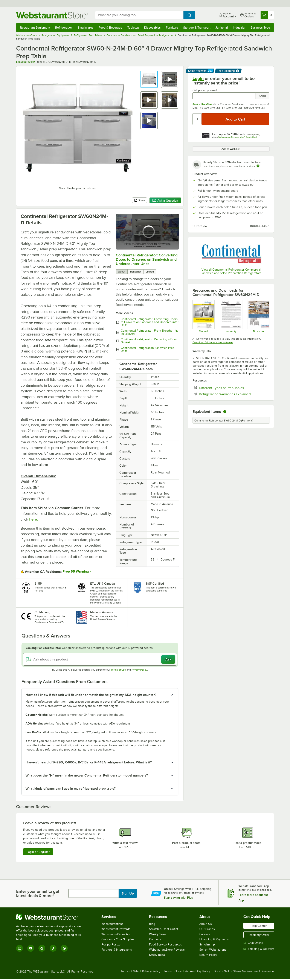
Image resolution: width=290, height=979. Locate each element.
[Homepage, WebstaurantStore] (52, 15)
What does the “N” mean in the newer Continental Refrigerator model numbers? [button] (87, 775)
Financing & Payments (214, 939)
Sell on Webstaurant (212, 949)
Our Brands (207, 929)
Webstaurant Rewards (115, 929)
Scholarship (207, 944)
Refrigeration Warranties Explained (234, 394)
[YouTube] (30, 948)
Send (262, 96)
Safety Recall (157, 954)
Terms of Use (118, 669)
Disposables (152, 27)
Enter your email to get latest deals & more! (37, 893)
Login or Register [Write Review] (38, 851)
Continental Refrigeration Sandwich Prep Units (147, 349)
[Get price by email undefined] (223, 95)
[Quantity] (197, 119)
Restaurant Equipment (35, 27)
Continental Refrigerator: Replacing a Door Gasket (149, 341)
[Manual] (203, 316)
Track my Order (258, 934)
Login (198, 78)
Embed (150, 271)
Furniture (172, 27)
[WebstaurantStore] (51, 917)
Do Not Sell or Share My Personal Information (244, 971)
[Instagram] (19, 948)
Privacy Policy (139, 669)
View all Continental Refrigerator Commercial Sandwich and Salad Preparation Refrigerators (231, 271)
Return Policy (208, 954)
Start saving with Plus (178, 897)
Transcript (135, 271)
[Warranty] (231, 316)
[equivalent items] (225, 412)
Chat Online (253, 942)
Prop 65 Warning (76, 571)
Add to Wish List (230, 148)
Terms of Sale (130, 971)
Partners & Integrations (116, 949)
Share (139, 200)
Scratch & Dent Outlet (163, 929)
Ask (168, 659)
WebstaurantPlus (112, 923)
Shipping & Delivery (258, 948)
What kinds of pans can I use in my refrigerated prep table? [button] (71, 789)
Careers (204, 934)
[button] (149, 79)
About (121, 271)
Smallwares (85, 27)
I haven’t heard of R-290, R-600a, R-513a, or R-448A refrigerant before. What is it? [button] (89, 762)
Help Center (258, 925)
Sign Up (128, 893)
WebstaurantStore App (116, 934)
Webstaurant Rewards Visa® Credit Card (237, 137)
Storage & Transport (196, 27)
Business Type (260, 27)
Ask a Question (165, 200)
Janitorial (221, 27)
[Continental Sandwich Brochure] (258, 316)
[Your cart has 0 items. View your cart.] (267, 15)
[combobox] (139, 15)
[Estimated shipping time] (258, 166)
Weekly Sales (157, 934)
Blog (152, 923)
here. (33, 519)
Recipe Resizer (111, 944)
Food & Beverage (110, 27)
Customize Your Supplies (117, 939)
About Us (205, 923)
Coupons (155, 939)
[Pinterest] (64, 948)
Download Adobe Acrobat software (212, 342)
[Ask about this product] (100, 659)
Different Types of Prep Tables (234, 388)
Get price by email (204, 90)
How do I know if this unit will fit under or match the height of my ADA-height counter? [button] (91, 695)
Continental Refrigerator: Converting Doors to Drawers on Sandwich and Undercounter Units (146, 259)
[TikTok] (53, 948)
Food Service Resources (165, 944)
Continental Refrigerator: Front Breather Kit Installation (149, 332)
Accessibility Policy (197, 971)
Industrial (239, 27)
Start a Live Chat (202, 104)
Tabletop (133, 27)
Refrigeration (64, 27)
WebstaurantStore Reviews (167, 949)
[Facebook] (41, 948)
